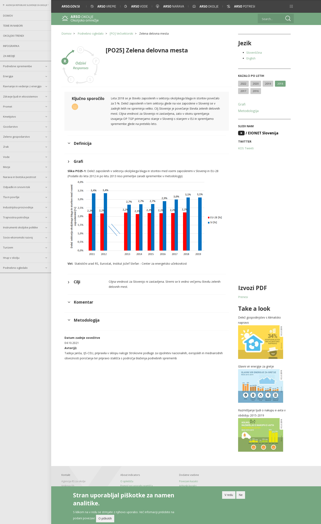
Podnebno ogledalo (15, 268)
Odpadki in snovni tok (16, 187)
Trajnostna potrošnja (16, 217)
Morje (6, 167)
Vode (6, 157)
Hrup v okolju (11, 258)
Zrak (6, 147)
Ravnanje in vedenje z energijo (22, 86)
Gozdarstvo (10, 126)
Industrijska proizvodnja (18, 207)
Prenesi (243, 297)
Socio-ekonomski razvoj (18, 237)
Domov (8, 15)
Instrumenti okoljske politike (20, 227)
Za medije (9, 56)
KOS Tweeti (246, 148)
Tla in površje (11, 197)
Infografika (11, 46)
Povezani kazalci (188, 481)
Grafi (241, 104)
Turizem (8, 247)
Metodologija (248, 111)
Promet (7, 106)
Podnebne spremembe (17, 66)
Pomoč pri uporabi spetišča (136, 486)
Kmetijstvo (9, 116)
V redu (229, 496)
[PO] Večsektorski (121, 33)
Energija (8, 76)
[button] (291, 6)
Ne (241, 496)
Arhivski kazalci (188, 486)
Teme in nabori (13, 25)
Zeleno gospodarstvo (16, 136)
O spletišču (126, 481)
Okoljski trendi (13, 35)
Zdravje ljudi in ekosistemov (20, 96)
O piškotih (105, 519)
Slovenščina (254, 52)
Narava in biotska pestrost (19, 177)
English (250, 58)
